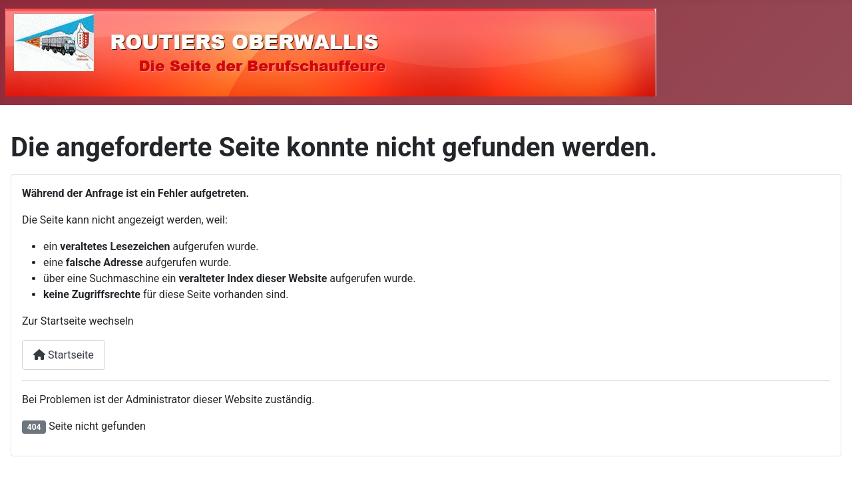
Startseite (63, 355)
